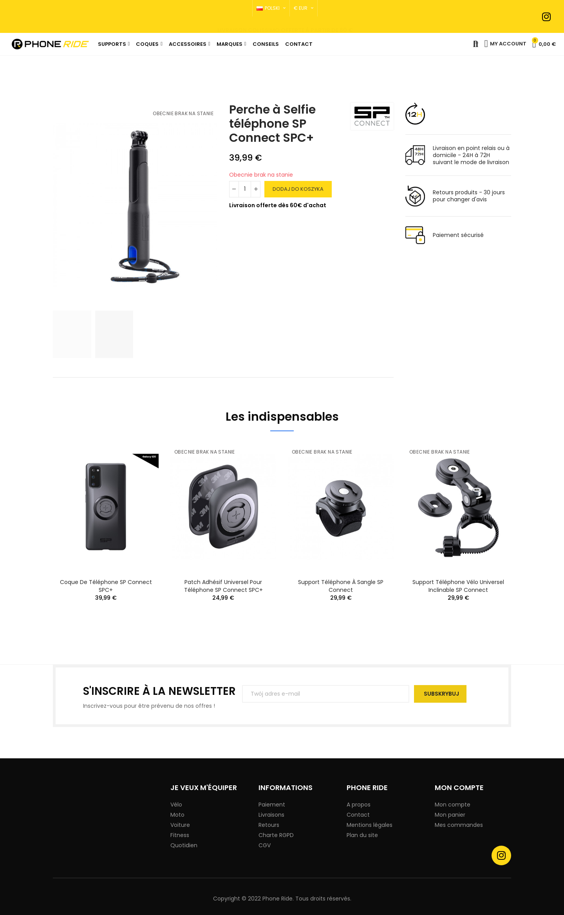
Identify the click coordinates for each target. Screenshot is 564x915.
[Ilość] (244, 189)
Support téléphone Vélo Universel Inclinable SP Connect (458, 586)
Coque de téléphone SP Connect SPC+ (106, 586)
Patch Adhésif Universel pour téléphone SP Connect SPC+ (223, 586)
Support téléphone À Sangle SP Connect (340, 586)
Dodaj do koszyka (298, 189)
